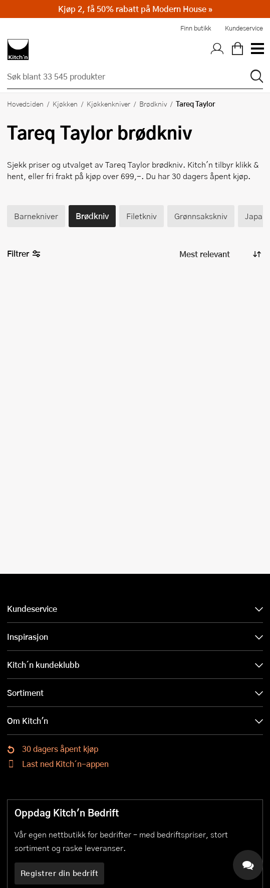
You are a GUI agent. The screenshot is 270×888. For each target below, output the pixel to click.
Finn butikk (195, 28)
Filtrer (24, 254)
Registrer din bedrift (60, 872)
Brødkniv (153, 103)
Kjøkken (65, 103)
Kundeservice (244, 28)
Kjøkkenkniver (108, 103)
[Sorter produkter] (219, 254)
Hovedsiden (25, 103)
